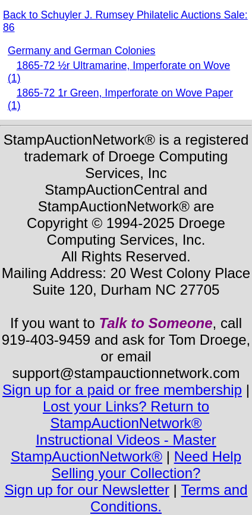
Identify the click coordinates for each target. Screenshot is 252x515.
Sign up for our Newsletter (86, 490)
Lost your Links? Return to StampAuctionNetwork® (126, 414)
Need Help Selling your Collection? (146, 464)
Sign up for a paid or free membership (122, 390)
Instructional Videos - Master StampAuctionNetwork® (113, 448)
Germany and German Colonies (81, 51)
